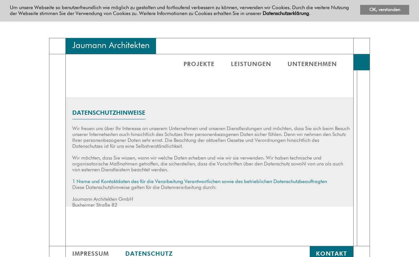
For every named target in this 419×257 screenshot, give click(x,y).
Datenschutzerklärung (286, 13)
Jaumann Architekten (110, 46)
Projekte (199, 64)
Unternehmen (312, 64)
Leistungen (251, 64)
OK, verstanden (384, 10)
